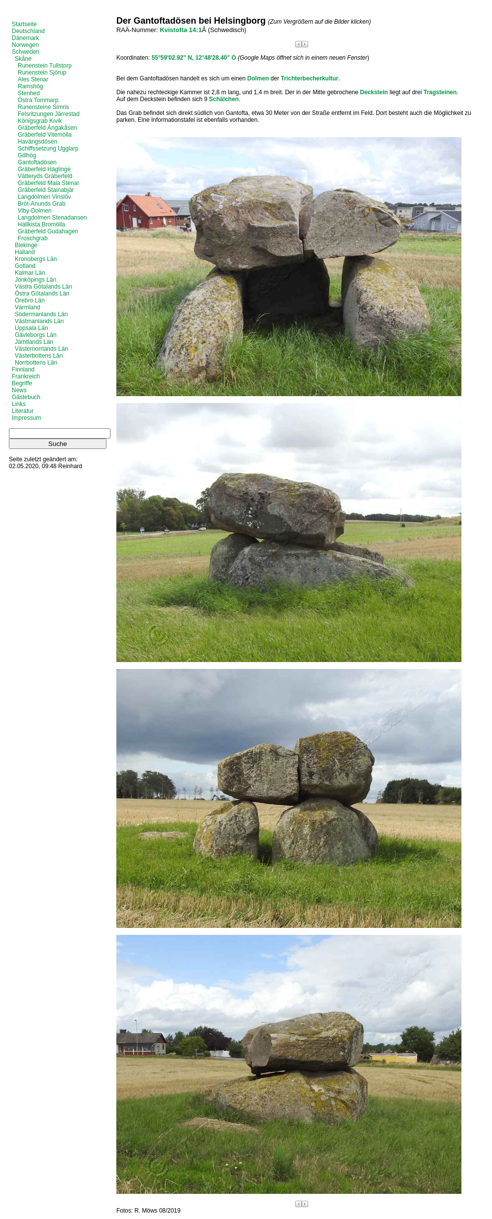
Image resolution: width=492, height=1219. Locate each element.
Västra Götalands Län (43, 286)
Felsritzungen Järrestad (48, 114)
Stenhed (29, 93)
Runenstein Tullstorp (44, 65)
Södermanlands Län (41, 314)
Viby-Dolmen (34, 210)
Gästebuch (26, 397)
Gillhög (27, 155)
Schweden (25, 51)
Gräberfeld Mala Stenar (48, 183)
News (19, 390)
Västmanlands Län (39, 321)
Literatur (23, 410)
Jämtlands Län (34, 341)
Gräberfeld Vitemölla (44, 134)
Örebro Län (30, 300)
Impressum (26, 417)
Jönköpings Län (35, 279)
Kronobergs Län (36, 259)
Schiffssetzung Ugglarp (48, 148)
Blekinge (26, 245)
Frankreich (26, 376)
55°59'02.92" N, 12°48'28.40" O (193, 57)
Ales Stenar (33, 79)
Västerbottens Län (39, 355)
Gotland (25, 265)
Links (19, 404)
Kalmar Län (30, 272)
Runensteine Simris (43, 107)
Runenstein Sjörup (42, 72)
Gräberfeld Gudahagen (48, 231)
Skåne (23, 58)
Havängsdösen (37, 141)
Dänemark (25, 38)
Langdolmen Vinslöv (44, 196)
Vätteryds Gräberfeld (45, 176)
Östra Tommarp (38, 100)
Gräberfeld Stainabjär (46, 189)
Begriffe (22, 383)
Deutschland (28, 31)
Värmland (27, 307)
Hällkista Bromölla (41, 224)
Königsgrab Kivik (40, 120)
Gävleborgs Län (36, 335)
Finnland (23, 369)
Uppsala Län (31, 328)
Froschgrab (33, 238)
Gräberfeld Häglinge (44, 169)
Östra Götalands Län (42, 293)
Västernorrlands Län (41, 348)
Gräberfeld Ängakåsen (47, 127)
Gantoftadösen (37, 162)
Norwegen (25, 44)
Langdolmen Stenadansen (52, 217)
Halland (25, 252)
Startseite (24, 24)
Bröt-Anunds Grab (42, 203)
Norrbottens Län (36, 362)
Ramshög (30, 86)
